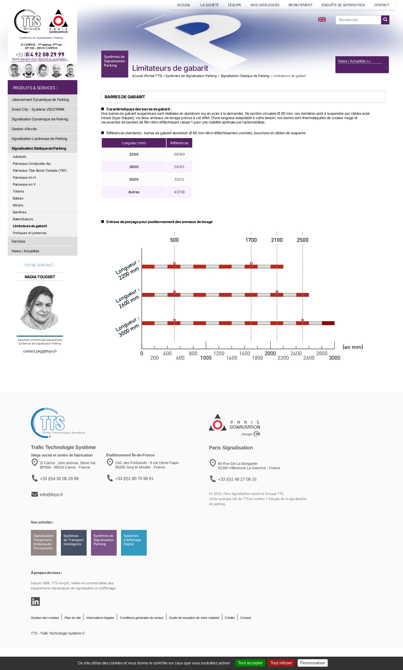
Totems (18, 191)
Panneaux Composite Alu (32, 163)
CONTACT (381, 5)
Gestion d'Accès (24, 129)
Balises (18, 198)
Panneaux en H (24, 177)
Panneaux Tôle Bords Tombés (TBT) (40, 170)
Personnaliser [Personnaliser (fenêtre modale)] (312, 663)
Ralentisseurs (23, 219)
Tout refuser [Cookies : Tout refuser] (281, 663)
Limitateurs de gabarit (30, 226)
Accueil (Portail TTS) (147, 76)
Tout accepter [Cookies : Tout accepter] (250, 663)
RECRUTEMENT (300, 5)
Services (18, 241)
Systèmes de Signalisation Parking (190, 76)
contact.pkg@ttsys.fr (40, 355)
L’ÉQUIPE (234, 5)
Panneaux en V (24, 184)
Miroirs (18, 205)
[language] (322, 19)
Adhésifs (19, 157)
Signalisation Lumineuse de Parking (39, 138)
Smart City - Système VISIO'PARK (38, 109)
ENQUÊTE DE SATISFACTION (343, 5)
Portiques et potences (30, 233)
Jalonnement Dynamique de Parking (40, 99)
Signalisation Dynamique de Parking (40, 119)
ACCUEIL (184, 5)
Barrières (19, 212)
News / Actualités (25, 251)
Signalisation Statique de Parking (39, 148)
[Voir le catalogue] (362, 41)
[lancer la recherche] (385, 19)
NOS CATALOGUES (265, 5)
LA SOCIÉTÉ (209, 5)
